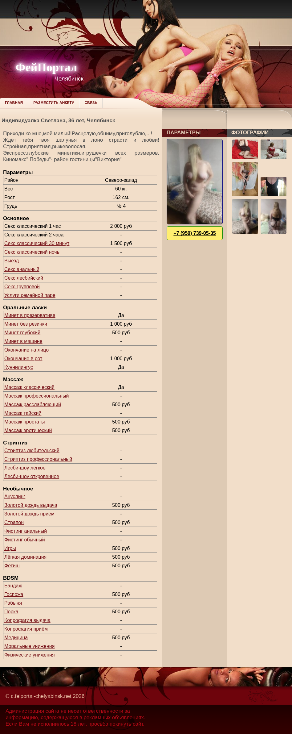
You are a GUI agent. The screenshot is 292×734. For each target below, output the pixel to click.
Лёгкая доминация (25, 557)
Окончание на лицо (26, 349)
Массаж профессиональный (36, 395)
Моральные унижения (29, 646)
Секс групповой (22, 286)
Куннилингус (18, 367)
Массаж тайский (22, 413)
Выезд (11, 260)
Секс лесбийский (23, 278)
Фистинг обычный (24, 539)
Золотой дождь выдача (30, 505)
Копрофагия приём (26, 629)
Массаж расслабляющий (32, 404)
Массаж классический (29, 387)
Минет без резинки (25, 324)
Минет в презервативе (29, 315)
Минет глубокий (22, 332)
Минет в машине (23, 341)
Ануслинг (14, 496)
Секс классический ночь (31, 252)
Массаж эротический (28, 430)
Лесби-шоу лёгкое (25, 467)
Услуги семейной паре (29, 295)
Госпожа (13, 594)
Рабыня (13, 603)
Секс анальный (21, 269)
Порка (11, 611)
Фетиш (12, 565)
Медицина (16, 637)
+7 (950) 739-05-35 (194, 233)
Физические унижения (29, 654)
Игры (10, 548)
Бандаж (13, 585)
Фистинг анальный (25, 531)
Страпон (14, 522)
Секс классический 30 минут (36, 243)
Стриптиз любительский (31, 450)
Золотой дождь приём (29, 513)
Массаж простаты (24, 421)
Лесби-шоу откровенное (31, 476)
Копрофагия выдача (27, 620)
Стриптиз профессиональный (38, 459)
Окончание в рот (23, 358)
